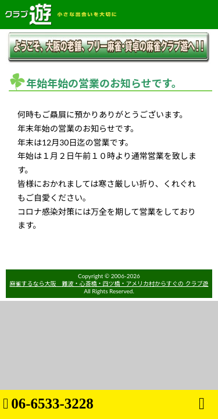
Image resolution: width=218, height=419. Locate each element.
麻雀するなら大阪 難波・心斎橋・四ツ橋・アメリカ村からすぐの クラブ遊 (109, 283)
